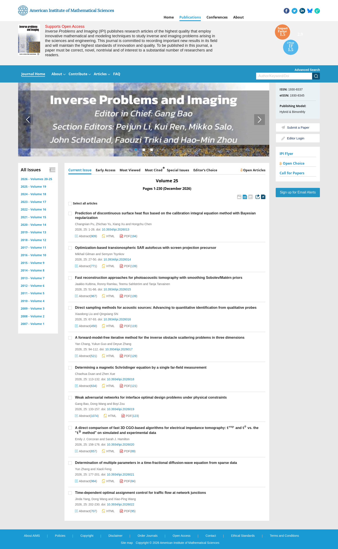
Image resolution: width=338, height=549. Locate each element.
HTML (108, 236)
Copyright (86, 535)
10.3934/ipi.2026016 (117, 319)
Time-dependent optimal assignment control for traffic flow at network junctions (140, 492)
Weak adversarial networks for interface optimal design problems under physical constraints (151, 397)
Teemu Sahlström (130, 284)
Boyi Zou (119, 404)
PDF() (128, 236)
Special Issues (178, 170)
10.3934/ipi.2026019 (120, 409)
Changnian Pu (84, 224)
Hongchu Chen (141, 224)
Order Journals (148, 535)
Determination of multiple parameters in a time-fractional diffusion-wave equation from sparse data (156, 463)
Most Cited (154, 169)
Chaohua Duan (85, 374)
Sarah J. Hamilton (118, 439)
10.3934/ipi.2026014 (117, 259)
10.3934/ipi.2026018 (120, 379)
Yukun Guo (99, 344)
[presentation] (230, 428)
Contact (211, 535)
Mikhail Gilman (85, 254)
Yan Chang (82, 344)
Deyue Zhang (122, 344)
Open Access (182, 535)
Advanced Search (307, 70)
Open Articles (253, 170)
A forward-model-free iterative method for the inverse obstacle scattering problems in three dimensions (159, 337)
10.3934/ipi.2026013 (115, 229)
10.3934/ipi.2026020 (120, 444)
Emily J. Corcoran (87, 439)
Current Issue (79, 170)
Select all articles (82, 203)
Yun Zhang (82, 469)
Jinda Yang (82, 499)
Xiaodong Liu (84, 314)
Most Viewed (130, 170)
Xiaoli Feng (103, 469)
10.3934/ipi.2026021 (120, 474)
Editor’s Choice (205, 170)
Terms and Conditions (284, 535)
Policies (60, 535)
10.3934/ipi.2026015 (117, 289)
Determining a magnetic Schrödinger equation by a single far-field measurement (141, 367)
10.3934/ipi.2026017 (119, 349)
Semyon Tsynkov (113, 254)
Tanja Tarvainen (159, 284)
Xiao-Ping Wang (125, 499)
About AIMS (32, 535)
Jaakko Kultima (85, 284)
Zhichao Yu (103, 224)
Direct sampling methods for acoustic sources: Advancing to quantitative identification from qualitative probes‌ (166, 307)
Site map (127, 542)
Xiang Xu (119, 224)
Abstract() (86, 236)
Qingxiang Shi (108, 314)
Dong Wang (98, 404)
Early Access (105, 170)
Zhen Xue (108, 374)
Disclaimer (115, 535)
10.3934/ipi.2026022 (120, 504)
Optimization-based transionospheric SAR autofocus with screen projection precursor (145, 248)
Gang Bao (82, 404)
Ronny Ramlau (107, 284)
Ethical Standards (243, 535)
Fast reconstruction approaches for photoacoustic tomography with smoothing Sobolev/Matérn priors (158, 277)
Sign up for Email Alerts (298, 192)
